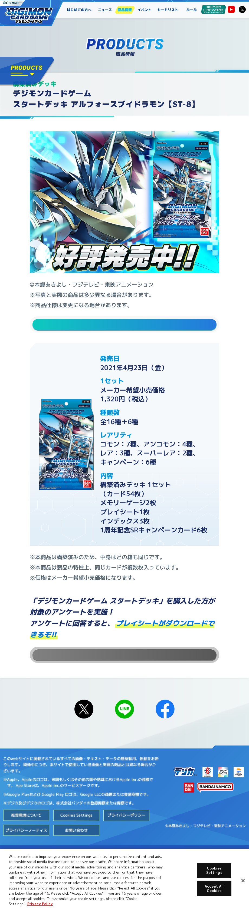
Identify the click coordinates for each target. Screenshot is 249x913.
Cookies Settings (76, 836)
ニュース (105, 9)
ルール (191, 9)
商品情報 (125, 9)
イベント (144, 9)
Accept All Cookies (214, 888)
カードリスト (168, 9)
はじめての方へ (79, 9)
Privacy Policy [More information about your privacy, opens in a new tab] (40, 903)
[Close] (243, 881)
